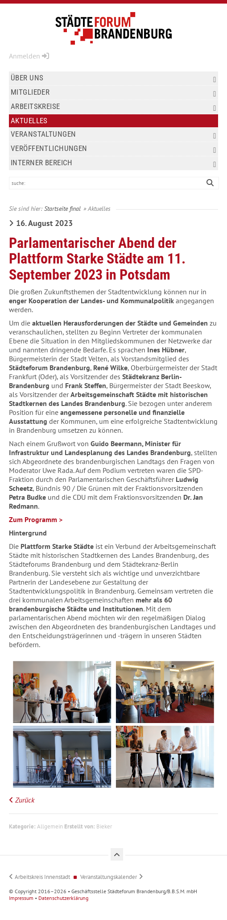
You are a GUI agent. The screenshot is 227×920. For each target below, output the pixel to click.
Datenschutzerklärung (63, 898)
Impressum (21, 898)
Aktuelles (29, 120)
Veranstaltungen (113, 135)
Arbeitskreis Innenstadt (42, 877)
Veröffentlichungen (113, 149)
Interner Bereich (113, 163)
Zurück (24, 799)
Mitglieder (113, 93)
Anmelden (29, 55)
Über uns (113, 78)
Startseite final (62, 208)
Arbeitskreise (113, 107)
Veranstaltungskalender (108, 877)
